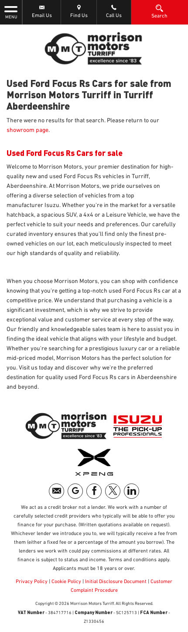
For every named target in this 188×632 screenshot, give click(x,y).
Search (159, 11)
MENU (10, 11)
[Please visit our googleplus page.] (75, 491)
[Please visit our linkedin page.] (131, 491)
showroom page (27, 130)
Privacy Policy (32, 581)
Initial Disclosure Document (116, 581)
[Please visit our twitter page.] (112, 491)
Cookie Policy (66, 581)
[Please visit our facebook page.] (94, 491)
